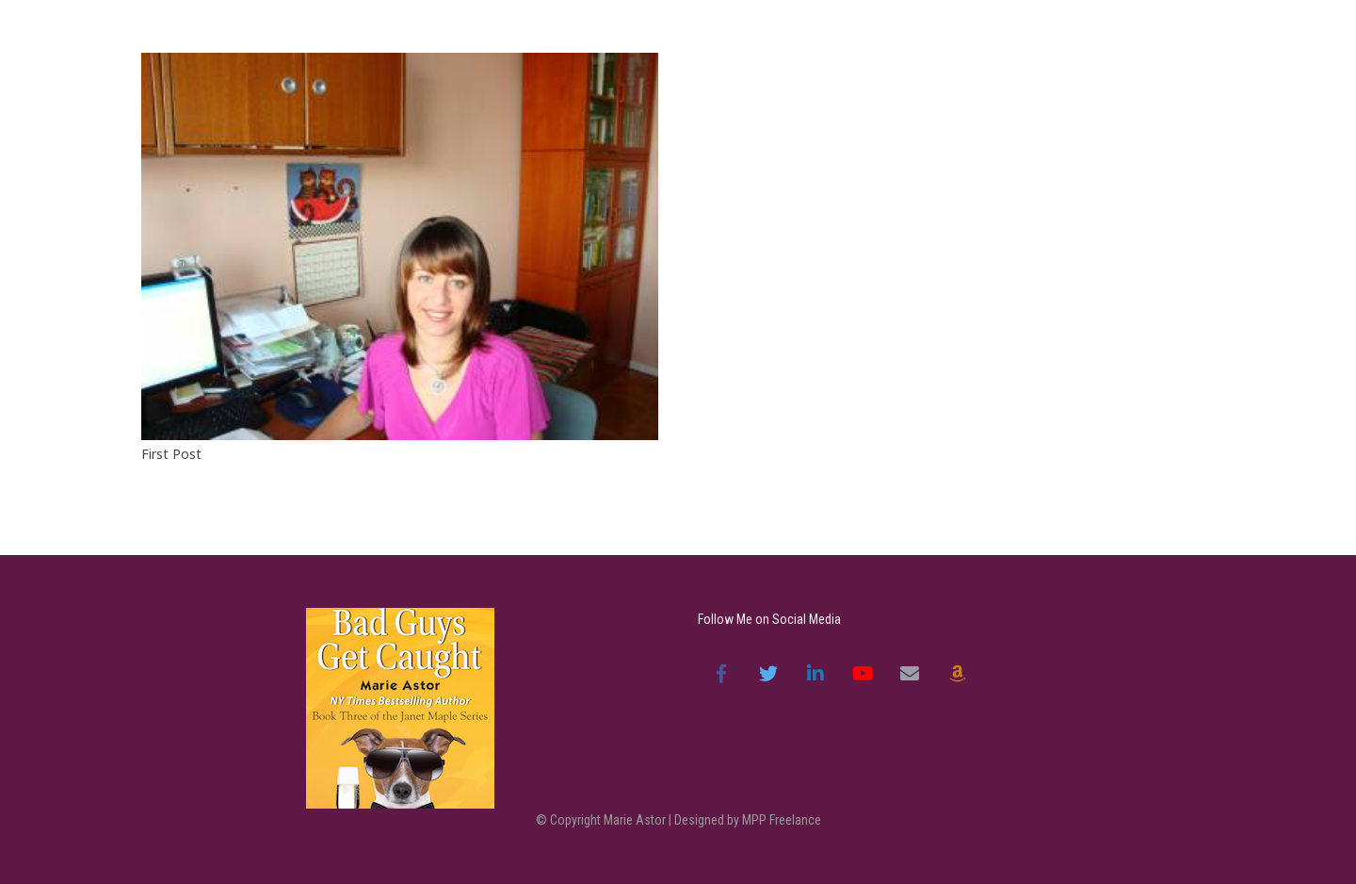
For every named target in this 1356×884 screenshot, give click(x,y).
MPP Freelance (781, 819)
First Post (171, 454)
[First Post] (399, 246)
